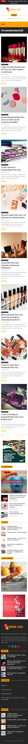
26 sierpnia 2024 (5, 172)
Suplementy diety (6, 580)
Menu (3, 24)
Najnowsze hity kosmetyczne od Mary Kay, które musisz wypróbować (13, 69)
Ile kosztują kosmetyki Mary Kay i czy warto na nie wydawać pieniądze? (13, 119)
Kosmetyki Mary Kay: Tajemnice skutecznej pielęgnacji (10, 265)
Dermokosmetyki (4, 64)
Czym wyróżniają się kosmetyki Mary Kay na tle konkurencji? (12, 416)
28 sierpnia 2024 (5, 124)
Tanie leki (4, 685)
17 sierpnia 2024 (5, 369)
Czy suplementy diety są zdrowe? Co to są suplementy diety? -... (13, 583)
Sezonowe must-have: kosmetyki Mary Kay (10, 366)
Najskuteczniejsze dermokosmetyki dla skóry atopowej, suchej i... (14, 527)
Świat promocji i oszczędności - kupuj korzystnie (12, 481)
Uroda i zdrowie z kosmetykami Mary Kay (11, 168)
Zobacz (4, 83)
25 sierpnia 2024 (5, 220)
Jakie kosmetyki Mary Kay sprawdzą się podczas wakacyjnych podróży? (12, 317)
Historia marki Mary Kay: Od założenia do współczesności (13, 216)
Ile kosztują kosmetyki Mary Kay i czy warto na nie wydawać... (17, 505)
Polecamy (3, 1)
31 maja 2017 (6, 586)
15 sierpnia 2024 (5, 421)
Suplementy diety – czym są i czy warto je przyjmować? (16, 539)
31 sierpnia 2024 (5, 74)
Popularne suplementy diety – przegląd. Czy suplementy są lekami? (15, 551)
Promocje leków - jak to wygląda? (17, 532)
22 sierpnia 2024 (5, 270)
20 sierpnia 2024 (5, 322)
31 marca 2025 (7, 487)
